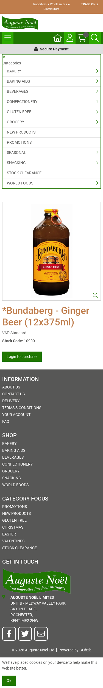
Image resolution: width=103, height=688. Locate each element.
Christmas (12, 527)
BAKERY (14, 71)
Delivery (11, 401)
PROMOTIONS (19, 142)
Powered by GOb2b (75, 650)
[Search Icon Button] (95, 38)
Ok (9, 680)
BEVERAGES (17, 91)
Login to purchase (22, 356)
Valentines (13, 541)
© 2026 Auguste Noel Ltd (33, 650)
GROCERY (15, 122)
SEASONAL (16, 152)
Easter (9, 534)
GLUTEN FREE (19, 112)
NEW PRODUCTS (21, 132)
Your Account (16, 414)
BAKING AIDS (18, 81)
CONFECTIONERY (22, 101)
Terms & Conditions (21, 408)
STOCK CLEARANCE (24, 173)
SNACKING (16, 163)
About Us (11, 387)
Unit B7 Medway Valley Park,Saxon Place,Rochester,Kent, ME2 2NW (34, 609)
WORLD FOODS (20, 183)
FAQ (5, 421)
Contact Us (13, 394)
